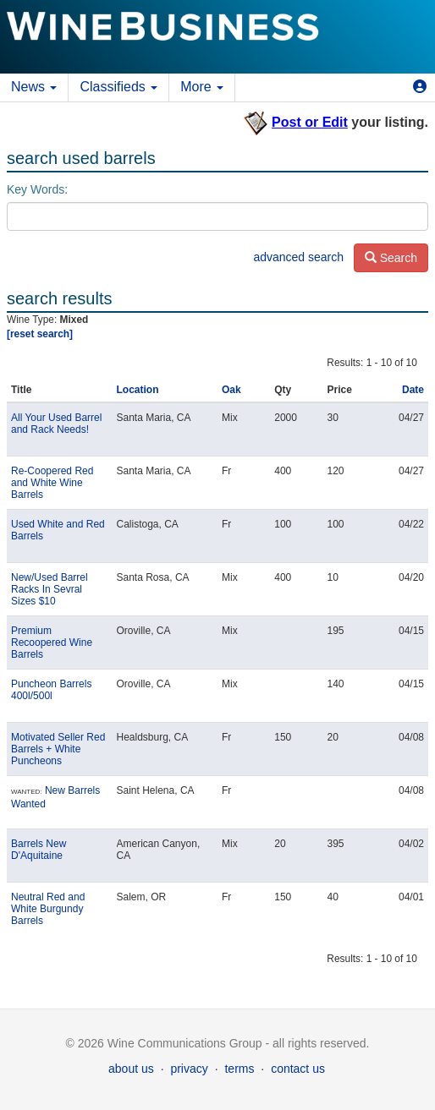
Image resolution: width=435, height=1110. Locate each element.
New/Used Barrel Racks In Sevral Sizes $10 (49, 589)
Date (413, 390)
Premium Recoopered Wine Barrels (51, 642)
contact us (298, 1068)
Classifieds (118, 86)
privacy (188, 1068)
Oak (231, 390)
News (34, 86)
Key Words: (37, 189)
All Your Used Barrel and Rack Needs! (56, 423)
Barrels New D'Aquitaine (38, 849)
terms (239, 1068)
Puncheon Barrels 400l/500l (51, 690)
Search (391, 258)
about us (131, 1068)
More (201, 86)
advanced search (298, 257)
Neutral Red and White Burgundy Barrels (48, 909)
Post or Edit (310, 122)
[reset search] (40, 334)
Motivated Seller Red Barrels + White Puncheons (58, 749)
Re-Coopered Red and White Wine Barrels (52, 482)
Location (138, 390)
